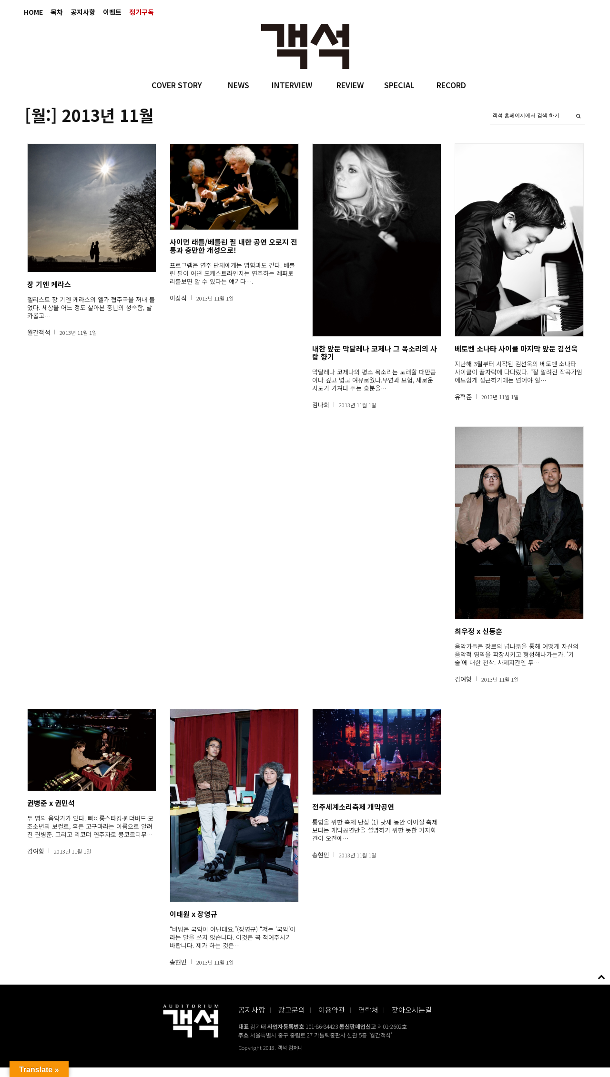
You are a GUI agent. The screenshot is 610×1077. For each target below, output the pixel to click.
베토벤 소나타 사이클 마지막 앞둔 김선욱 (516, 348)
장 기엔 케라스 (49, 284)
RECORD (451, 85)
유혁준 (463, 396)
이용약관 (331, 1010)
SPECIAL (399, 85)
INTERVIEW (292, 85)
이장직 (178, 297)
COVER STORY (177, 85)
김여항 (463, 679)
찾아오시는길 (412, 1010)
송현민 (178, 961)
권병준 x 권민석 (51, 803)
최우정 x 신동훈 (478, 631)
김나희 (320, 404)
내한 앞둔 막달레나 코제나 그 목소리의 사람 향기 (374, 352)
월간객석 (38, 332)
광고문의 (291, 1010)
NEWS (238, 85)
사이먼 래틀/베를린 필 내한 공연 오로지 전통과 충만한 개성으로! (233, 246)
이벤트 (112, 12)
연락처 (368, 1010)
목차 (57, 12)
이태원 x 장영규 (193, 914)
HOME (33, 12)
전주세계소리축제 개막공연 (353, 807)
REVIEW (350, 85)
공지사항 (83, 12)
